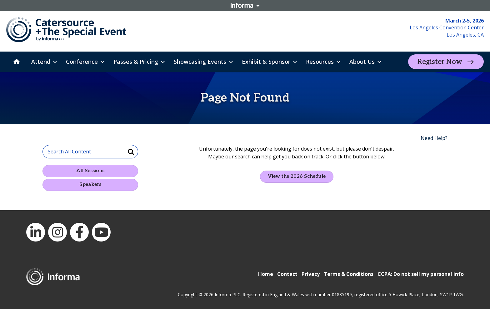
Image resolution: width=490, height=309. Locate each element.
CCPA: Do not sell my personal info (421, 274)
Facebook (79, 232)
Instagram (57, 232)
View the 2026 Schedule (297, 176)
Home (265, 274)
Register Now (440, 62)
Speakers (90, 184)
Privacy (311, 274)
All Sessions (90, 171)
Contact (287, 274)
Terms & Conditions (348, 274)
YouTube (101, 232)
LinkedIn (35, 232)
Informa (245, 5)
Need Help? (434, 138)
